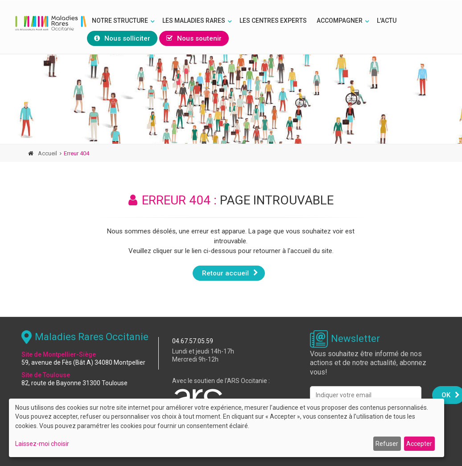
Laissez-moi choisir (42, 443)
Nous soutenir (194, 38)
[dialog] (226, 428)
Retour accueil (230, 272)
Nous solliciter (122, 38)
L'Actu (386, 20)
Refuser (386, 443)
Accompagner (340, 20)
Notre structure (120, 20)
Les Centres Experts (273, 20)
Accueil (47, 153)
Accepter (419, 443)
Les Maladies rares (193, 20)
